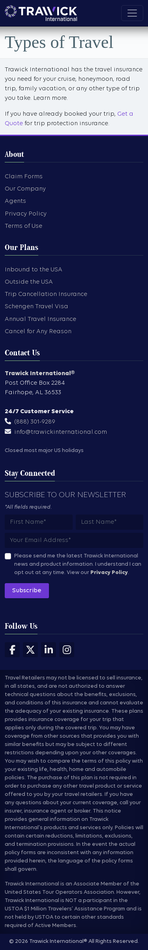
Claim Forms (24, 177)
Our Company (25, 189)
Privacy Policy (26, 214)
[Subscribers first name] (39, 522)
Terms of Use (23, 226)
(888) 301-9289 (34, 422)
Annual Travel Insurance (40, 319)
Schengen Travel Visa (36, 306)
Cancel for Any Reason (38, 331)
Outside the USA (29, 282)
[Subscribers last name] (110, 522)
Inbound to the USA (33, 270)
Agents (15, 201)
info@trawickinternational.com (60, 432)
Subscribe (26, 591)
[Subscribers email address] (74, 540)
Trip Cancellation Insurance (46, 294)
